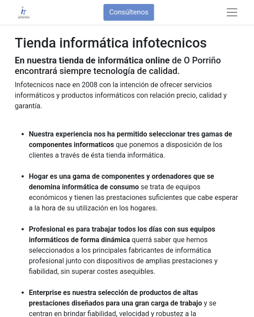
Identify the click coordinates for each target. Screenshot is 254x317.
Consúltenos (128, 12)
